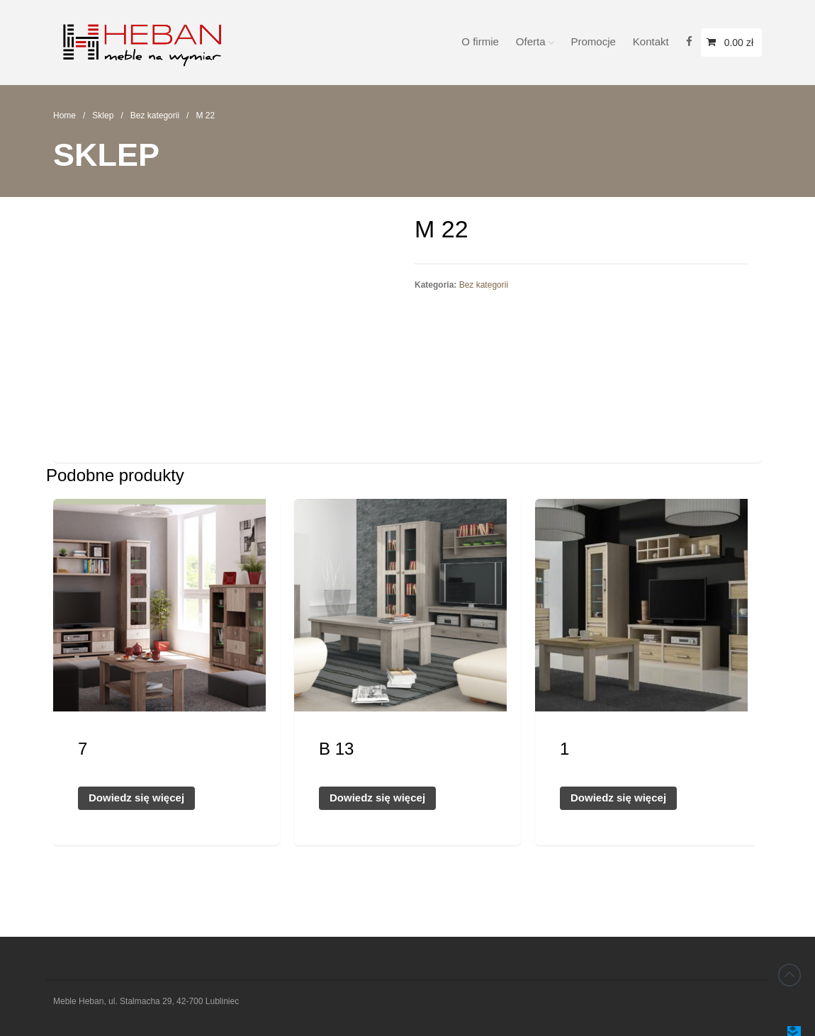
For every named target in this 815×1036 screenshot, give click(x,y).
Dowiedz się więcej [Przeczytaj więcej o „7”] (136, 798)
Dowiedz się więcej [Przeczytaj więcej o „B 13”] (377, 798)
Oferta (531, 41)
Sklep (102, 115)
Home (64, 115)
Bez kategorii (154, 115)
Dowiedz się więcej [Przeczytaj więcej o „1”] (618, 798)
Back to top (789, 975)
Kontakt (651, 41)
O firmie (480, 41)
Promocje (593, 41)
